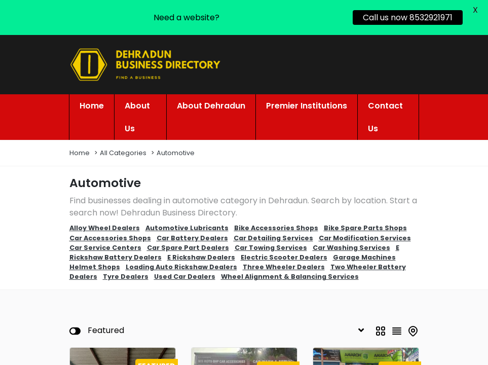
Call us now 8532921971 (408, 17)
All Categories (123, 144)
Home (79, 144)
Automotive (176, 144)
